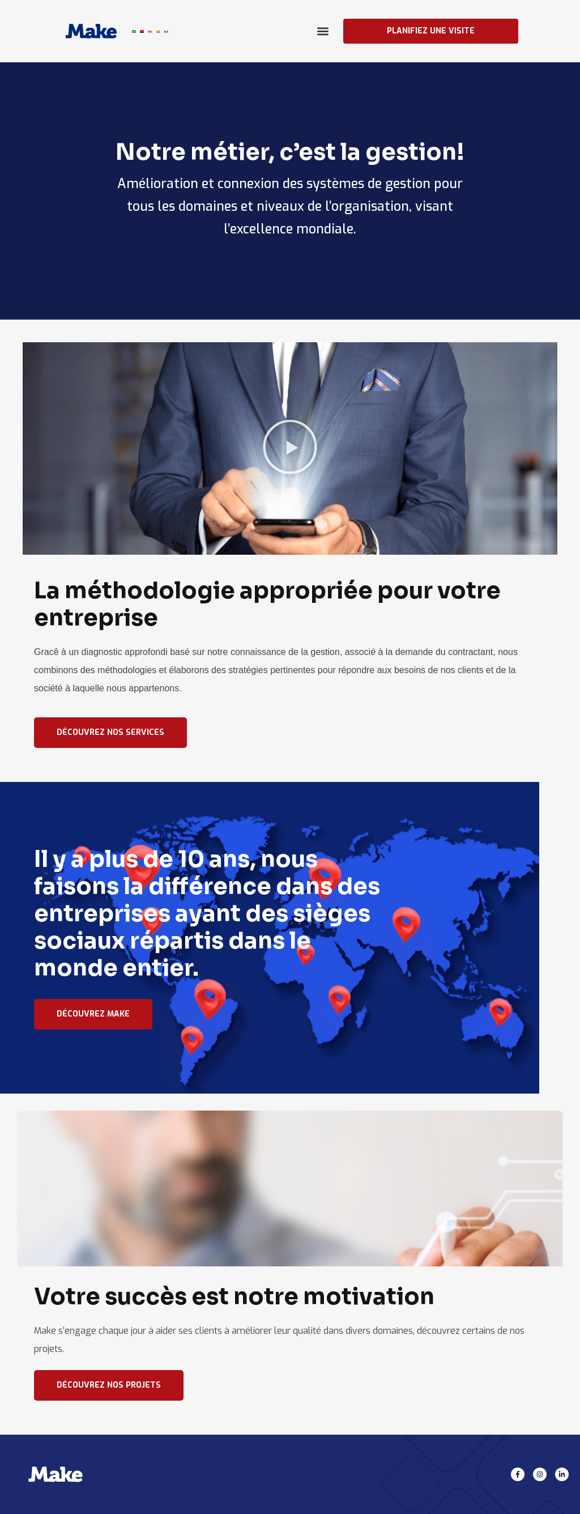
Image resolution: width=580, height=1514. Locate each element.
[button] (332, 31)
